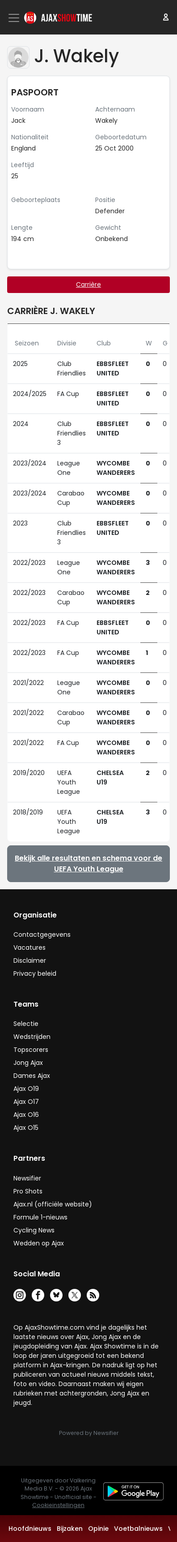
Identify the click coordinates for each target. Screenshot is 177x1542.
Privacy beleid (34, 973)
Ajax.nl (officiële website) (52, 1204)
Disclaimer (29, 960)
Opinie (98, 1528)
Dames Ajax (31, 1075)
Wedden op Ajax (38, 1243)
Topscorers (30, 1049)
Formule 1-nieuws (40, 1217)
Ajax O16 (26, 1114)
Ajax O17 (26, 1101)
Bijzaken (70, 1528)
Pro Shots (27, 1191)
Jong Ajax (28, 1062)
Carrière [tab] (88, 284)
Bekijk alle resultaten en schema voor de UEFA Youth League (88, 863)
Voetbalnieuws (138, 1528)
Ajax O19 (26, 1088)
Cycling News (34, 1230)
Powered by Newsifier (88, 1433)
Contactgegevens (42, 934)
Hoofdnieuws (29, 1528)
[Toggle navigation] (14, 17)
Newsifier (27, 1178)
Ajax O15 (25, 1127)
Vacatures (29, 947)
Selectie (25, 1023)
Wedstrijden (32, 1036)
